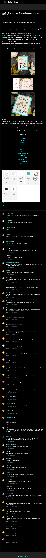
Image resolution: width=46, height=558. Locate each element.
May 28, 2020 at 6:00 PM (11, 513)
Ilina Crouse (23, 168)
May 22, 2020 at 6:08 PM (11, 252)
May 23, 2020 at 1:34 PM (11, 355)
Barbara (7, 277)
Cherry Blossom (9, 227)
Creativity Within (10, 2)
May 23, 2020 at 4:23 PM (11, 370)
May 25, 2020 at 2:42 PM (11, 455)
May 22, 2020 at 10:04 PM (11, 267)
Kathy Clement (23, 148)
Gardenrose (8, 213)
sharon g (8, 374)
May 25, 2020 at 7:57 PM (11, 462)
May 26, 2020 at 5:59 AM (11, 476)
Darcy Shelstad (9, 396)
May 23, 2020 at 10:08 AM (11, 334)
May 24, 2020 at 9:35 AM (11, 406)
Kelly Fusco (8, 345)
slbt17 (7, 359)
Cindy (7, 338)
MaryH (7, 366)
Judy (7, 234)
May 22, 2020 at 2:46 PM (11, 231)
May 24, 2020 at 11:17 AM (11, 413)
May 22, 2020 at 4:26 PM (11, 238)
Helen (7, 307)
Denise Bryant (9, 292)
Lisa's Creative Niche (10, 538)
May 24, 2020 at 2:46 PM (11, 441)
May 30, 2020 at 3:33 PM (11, 528)
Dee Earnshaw (9, 241)
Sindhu (7, 381)
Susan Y (7, 479)
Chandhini (8, 472)
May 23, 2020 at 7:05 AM (11, 319)
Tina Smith (23, 144)
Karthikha (8, 220)
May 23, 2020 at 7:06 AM (11, 326)
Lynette (7, 509)
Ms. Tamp (8, 410)
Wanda (7, 458)
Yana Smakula (23, 140)
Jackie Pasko (23, 151)
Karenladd (8, 493)
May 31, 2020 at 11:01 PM (11, 542)
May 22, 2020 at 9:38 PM (11, 259)
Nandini (7, 436)
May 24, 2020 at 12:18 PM (11, 433)
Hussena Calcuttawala (23, 159)
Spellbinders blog (36, 28)
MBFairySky (8, 329)
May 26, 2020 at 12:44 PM (11, 490)
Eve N (7, 248)
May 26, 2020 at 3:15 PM (11, 498)
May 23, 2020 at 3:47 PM (11, 362)
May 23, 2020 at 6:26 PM (11, 377)
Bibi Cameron (23, 149)
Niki (7, 270)
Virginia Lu (23, 165)
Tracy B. (7, 300)
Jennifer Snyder (23, 161)
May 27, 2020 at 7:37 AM (11, 506)
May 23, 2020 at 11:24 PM (11, 384)
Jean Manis (23, 163)
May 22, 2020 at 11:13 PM (11, 289)
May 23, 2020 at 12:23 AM (11, 297)
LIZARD (7, 427)
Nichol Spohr (23, 142)
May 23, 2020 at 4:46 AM (11, 312)
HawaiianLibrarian (10, 444)
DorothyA (8, 388)
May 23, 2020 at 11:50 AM (11, 348)
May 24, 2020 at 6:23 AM (11, 399)
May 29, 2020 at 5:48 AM (11, 521)
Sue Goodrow (9, 403)
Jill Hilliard (23, 155)
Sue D (7, 531)
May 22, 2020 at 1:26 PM (11, 217)
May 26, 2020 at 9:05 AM (11, 483)
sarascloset (8, 501)
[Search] (20, 2)
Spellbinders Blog (23, 138)
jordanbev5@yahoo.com (11, 262)
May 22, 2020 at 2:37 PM (11, 224)
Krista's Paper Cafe (10, 524)
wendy (7, 465)
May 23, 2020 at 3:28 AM (11, 304)
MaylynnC (8, 322)
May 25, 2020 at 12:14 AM (11, 448)
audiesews (8, 516)
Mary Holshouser (9, 417)
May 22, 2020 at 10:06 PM (11, 274)
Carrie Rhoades (23, 157)
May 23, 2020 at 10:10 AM (11, 341)
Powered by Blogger (23, 556)
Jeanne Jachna (34, 26)
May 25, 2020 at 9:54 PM (11, 469)
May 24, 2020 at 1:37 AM (11, 392)
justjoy (7, 315)
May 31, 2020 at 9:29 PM (11, 535)
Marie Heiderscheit (23, 153)
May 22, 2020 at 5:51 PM (11, 245)
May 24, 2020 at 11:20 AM (11, 424)
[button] (3, 18)
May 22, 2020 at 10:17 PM (11, 282)
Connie (7, 451)
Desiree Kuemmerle (23, 146)
